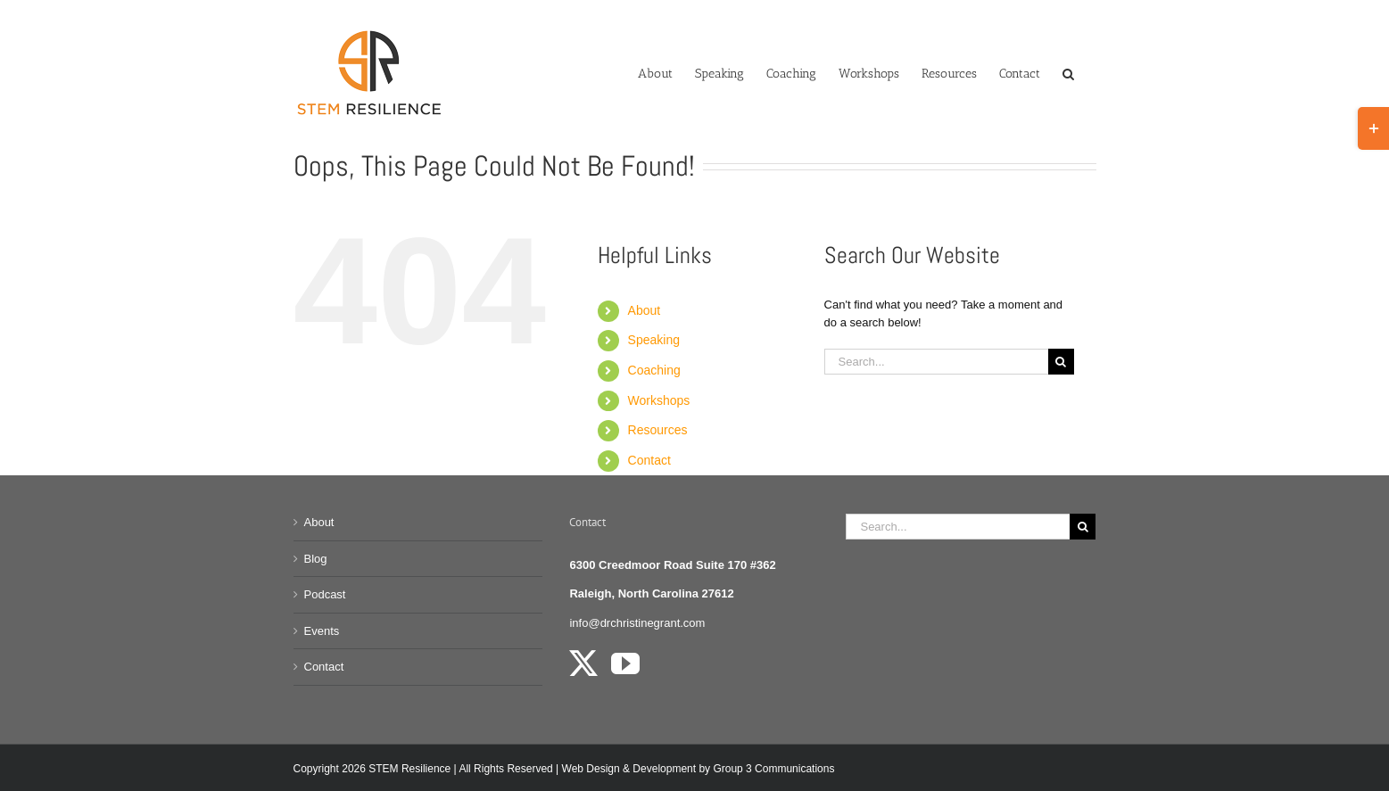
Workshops (659, 400)
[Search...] (936, 362)
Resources (658, 430)
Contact (649, 460)
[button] (1068, 72)
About (644, 310)
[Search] (1061, 362)
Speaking (654, 340)
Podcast (325, 594)
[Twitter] (583, 663)
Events (322, 631)
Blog (315, 558)
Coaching (654, 370)
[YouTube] (625, 663)
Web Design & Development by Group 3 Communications (698, 768)
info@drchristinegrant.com (637, 623)
